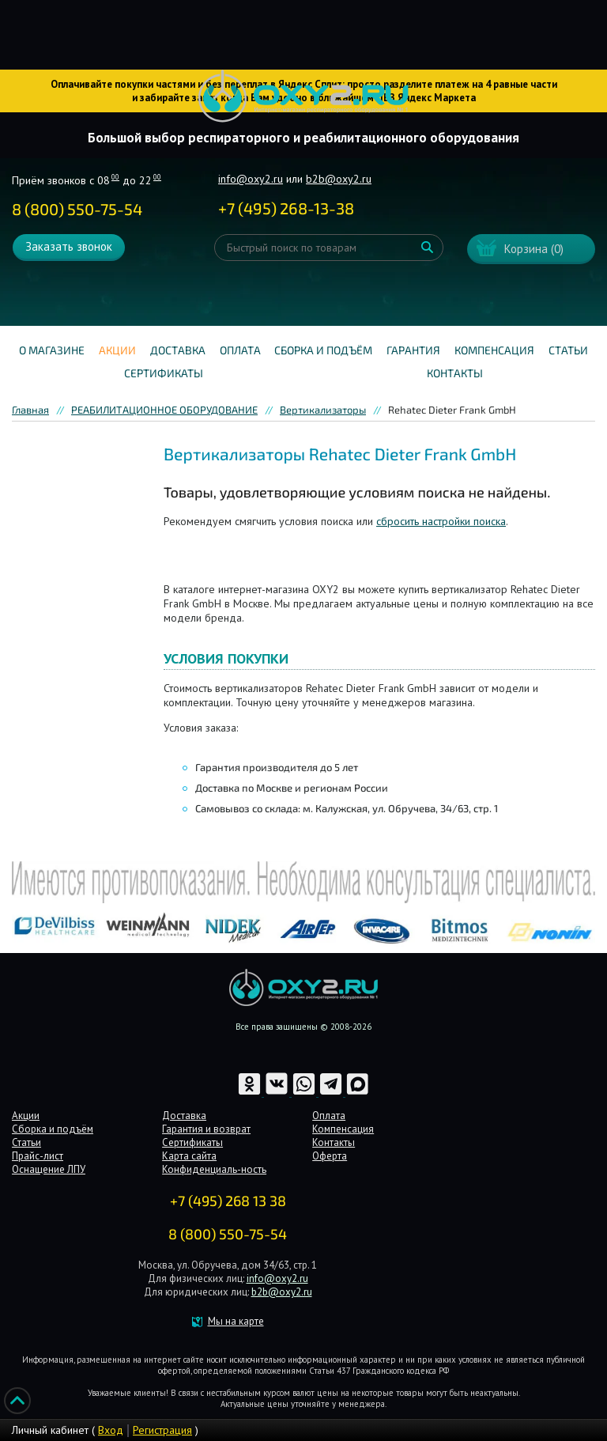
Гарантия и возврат (206, 1129)
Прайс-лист (37, 1156)
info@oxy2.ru (250, 179)
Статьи (568, 350)
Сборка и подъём (323, 350)
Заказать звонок (68, 246)
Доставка (177, 350)
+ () (286, 208)
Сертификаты (163, 373)
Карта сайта (189, 1156)
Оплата (240, 350)
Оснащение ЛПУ (48, 1169)
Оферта (329, 1156)
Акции (117, 350)
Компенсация (494, 350)
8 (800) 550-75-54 (77, 208)
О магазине (52, 350)
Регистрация (162, 1430)
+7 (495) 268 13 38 (228, 1200)
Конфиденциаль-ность (214, 1169)
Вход (110, 1430)
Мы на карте (236, 1321)
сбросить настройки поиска (441, 521)
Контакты (455, 373)
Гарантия (413, 350)
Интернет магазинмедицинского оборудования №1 (303, 96)
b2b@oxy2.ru (338, 179)
